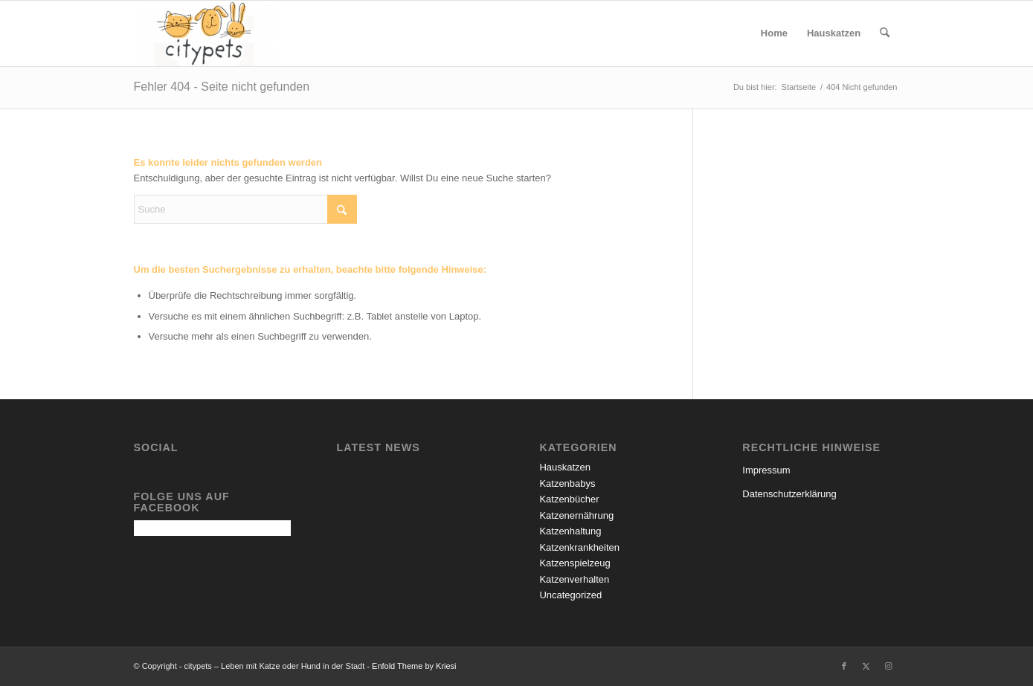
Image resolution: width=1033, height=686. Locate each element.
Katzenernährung (576, 515)
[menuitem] (774, 33)
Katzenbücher (569, 499)
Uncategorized (570, 595)
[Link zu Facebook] (844, 666)
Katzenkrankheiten (579, 547)
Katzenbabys (567, 483)
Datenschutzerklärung (789, 493)
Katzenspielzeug (574, 563)
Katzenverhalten (574, 579)
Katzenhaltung (570, 531)
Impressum (766, 470)
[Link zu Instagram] (889, 666)
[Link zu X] (866, 666)
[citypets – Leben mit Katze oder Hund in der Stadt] (205, 33)
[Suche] (884, 33)
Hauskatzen (564, 467)
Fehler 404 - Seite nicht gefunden (222, 86)
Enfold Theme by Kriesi (414, 665)
